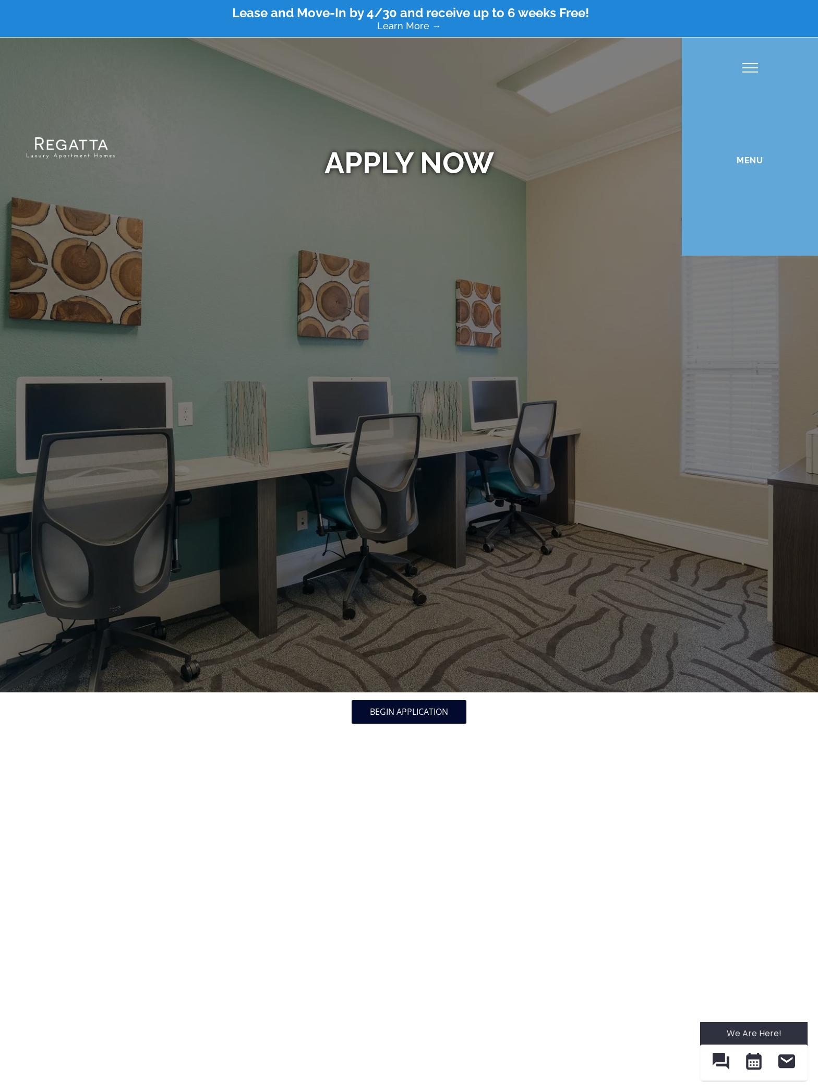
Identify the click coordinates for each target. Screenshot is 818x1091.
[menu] (750, 67)
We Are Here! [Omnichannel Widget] (754, 1033)
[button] (720, 1062)
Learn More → (409, 25)
